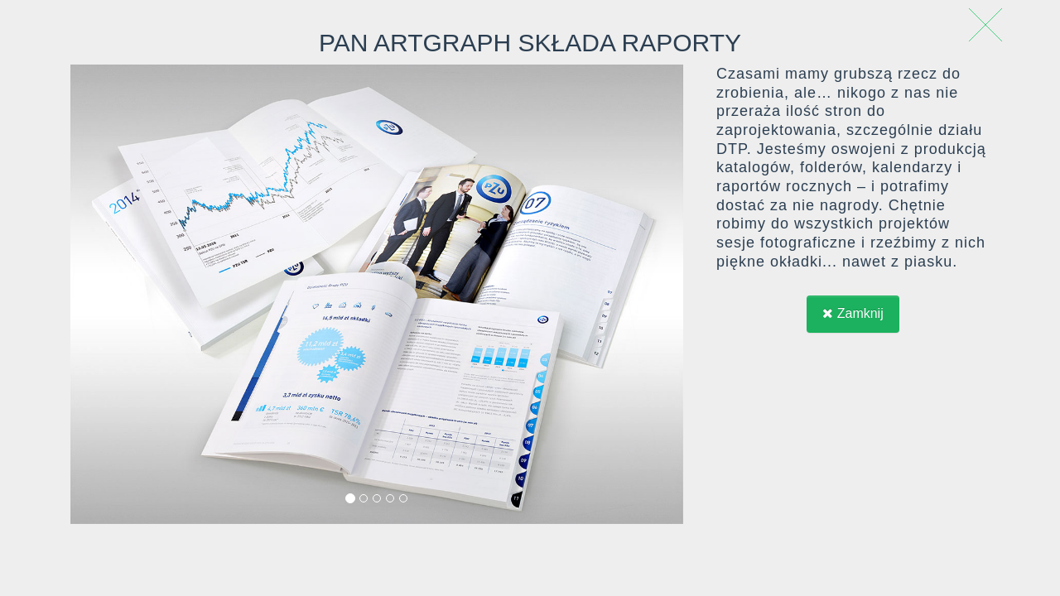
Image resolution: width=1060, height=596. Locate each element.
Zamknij (852, 313)
